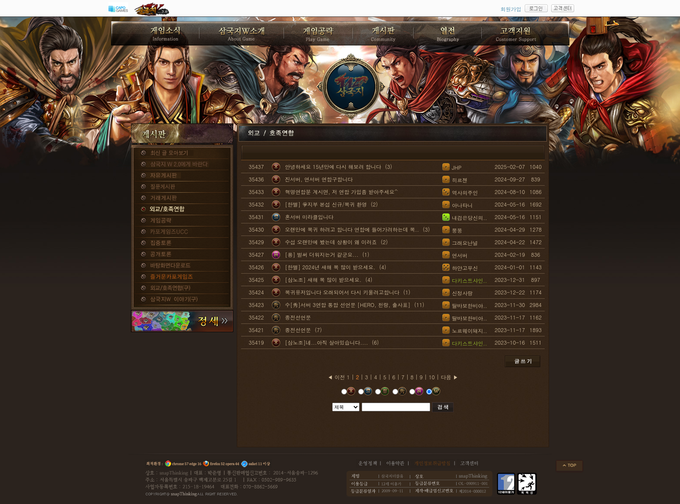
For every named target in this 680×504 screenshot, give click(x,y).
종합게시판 (182, 153)
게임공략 (182, 220)
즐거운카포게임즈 (182, 277)
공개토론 (182, 254)
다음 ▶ (449, 377)
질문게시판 (182, 187)
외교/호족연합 (182, 209)
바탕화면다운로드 (182, 265)
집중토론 (182, 243)
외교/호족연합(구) (182, 288)
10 (432, 377)
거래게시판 (182, 198)
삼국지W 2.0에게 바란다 (182, 164)
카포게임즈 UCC (182, 232)
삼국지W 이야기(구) (182, 299)
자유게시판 (182, 175)
